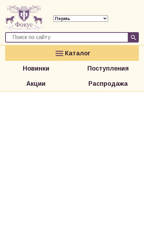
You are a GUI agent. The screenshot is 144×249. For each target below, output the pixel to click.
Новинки (36, 68)
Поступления (108, 68)
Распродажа (108, 83)
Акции (36, 83)
